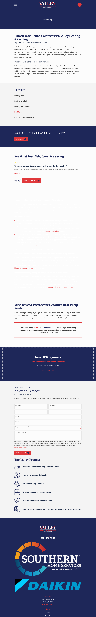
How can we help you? (21, 432)
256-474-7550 (48, 538)
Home (48, 612)
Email (48, 371)
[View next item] (19, 180)
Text (42, 371)
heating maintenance (40, 245)
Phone (16, 411)
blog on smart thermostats (24, 268)
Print (53, 371)
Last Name (52, 405)
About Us (48, 616)
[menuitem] (48, 95)
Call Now (21, 139)
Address (17, 416)
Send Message (22, 453)
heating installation (52, 231)
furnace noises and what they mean (60, 287)
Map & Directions (48, 604)
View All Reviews (31, 180)
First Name (18, 405)
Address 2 (17, 421)
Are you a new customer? (22, 427)
